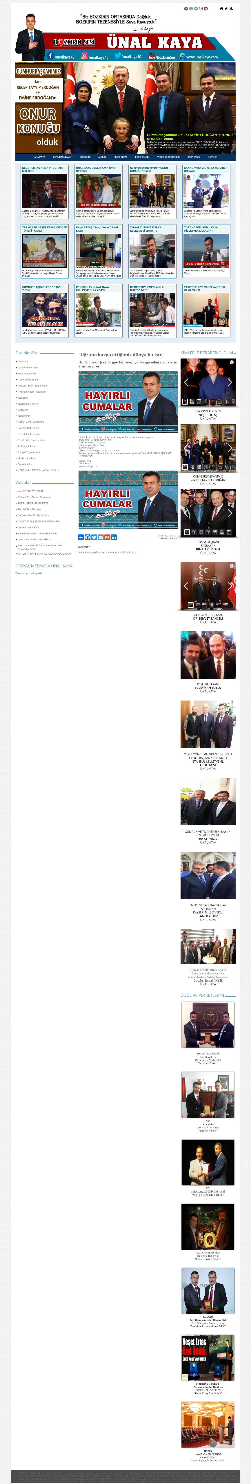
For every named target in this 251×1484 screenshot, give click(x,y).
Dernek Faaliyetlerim (29, 434)
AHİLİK (102, 157)
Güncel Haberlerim (28, 367)
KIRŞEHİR (85, 157)
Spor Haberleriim (27, 373)
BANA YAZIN (194, 157)
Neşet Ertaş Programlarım (31, 440)
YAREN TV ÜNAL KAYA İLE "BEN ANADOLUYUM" (45, 553)
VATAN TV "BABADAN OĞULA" (35, 539)
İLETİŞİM (212, 157)
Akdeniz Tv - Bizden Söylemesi (34, 497)
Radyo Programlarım (29, 452)
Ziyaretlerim (24, 416)
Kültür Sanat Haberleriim (31, 422)
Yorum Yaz (162, 535)
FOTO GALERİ (142, 157)
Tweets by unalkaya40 (28, 573)
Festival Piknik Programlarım (33, 385)
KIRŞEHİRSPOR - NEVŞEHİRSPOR (37, 533)
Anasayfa (23, 361)
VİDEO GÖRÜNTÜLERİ (168, 157)
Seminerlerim (25, 464)
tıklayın (133, 552)
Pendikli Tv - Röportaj (29, 509)
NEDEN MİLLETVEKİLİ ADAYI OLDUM (38, 470)
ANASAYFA (39, 157)
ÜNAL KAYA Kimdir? (62, 157)
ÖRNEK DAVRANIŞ (28, 527)
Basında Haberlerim (28, 428)
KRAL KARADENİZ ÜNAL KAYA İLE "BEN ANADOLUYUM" (40, 547)
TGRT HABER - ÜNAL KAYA (33, 503)
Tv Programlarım (27, 446)
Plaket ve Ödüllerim (28, 379)
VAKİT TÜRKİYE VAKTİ (30, 491)
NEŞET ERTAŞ (120, 157)
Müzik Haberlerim (27, 458)
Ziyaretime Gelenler (28, 403)
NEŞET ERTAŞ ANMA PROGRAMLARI (39, 521)
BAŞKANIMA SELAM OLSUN (33, 515)
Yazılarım (23, 397)
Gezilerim (23, 409)
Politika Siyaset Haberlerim (32, 391)
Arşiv (172, 535)
